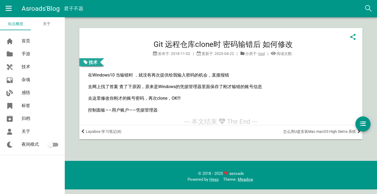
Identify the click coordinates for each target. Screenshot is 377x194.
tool (261, 53)
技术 (93, 62)
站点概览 (15, 24)
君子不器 (73, 8)
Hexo (214, 179)
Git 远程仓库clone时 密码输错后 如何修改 (223, 44)
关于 (46, 24)
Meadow (245, 179)
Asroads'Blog (41, 8)
